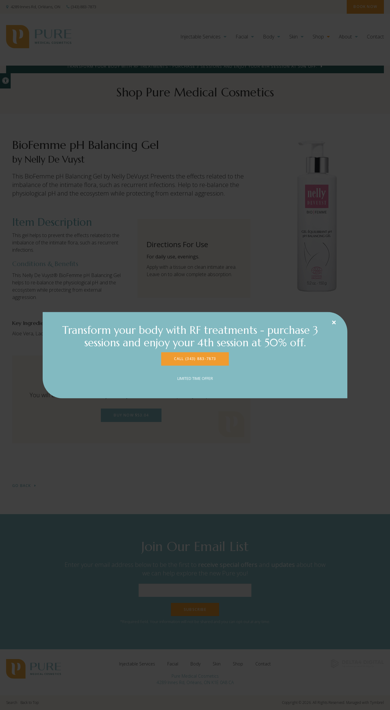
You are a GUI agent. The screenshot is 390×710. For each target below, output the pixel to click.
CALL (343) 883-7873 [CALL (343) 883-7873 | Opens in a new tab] (195, 358)
